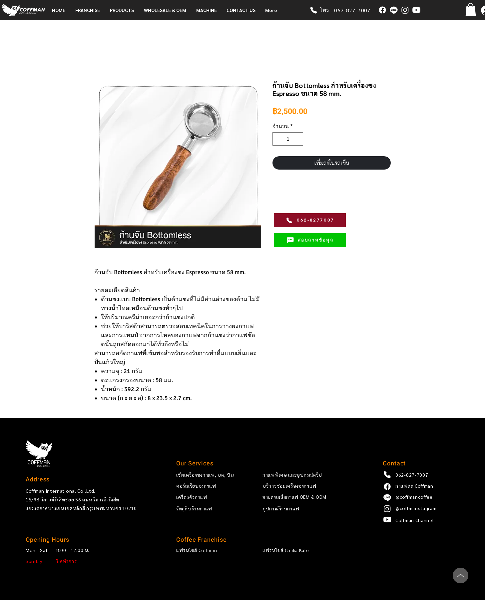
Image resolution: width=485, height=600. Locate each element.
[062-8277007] (310, 220)
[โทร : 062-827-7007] (343, 10)
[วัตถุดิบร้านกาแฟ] (208, 508)
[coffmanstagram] (405, 10)
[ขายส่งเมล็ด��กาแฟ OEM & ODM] (307, 497)
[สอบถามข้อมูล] (310, 240)
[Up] (460, 575)
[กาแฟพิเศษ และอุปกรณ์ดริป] (307, 474)
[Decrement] (278, 139)
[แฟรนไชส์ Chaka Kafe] (294, 550)
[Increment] (297, 139)
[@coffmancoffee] (393, 10)
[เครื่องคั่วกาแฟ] (208, 497)
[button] (89, 10)
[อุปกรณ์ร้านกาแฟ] (307, 508)
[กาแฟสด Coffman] (382, 10)
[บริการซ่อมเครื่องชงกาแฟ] (307, 486)
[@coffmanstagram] (427, 508)
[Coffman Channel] (427, 520)
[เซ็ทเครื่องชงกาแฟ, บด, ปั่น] (208, 474)
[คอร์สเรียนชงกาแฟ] (208, 486)
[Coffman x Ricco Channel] (416, 10)
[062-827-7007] (427, 474)
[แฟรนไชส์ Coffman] (208, 550)
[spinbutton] (288, 139)
